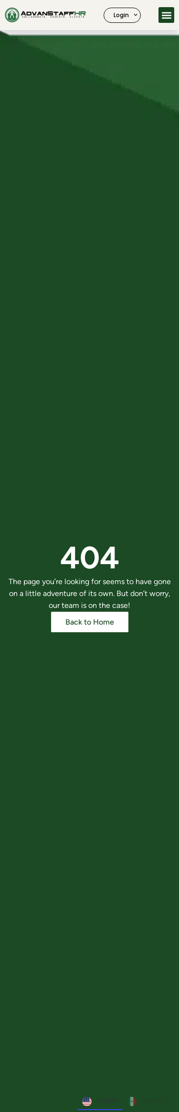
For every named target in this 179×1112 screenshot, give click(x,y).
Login (125, 14)
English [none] (100, 1101)
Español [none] (146, 1101)
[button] (166, 15)
